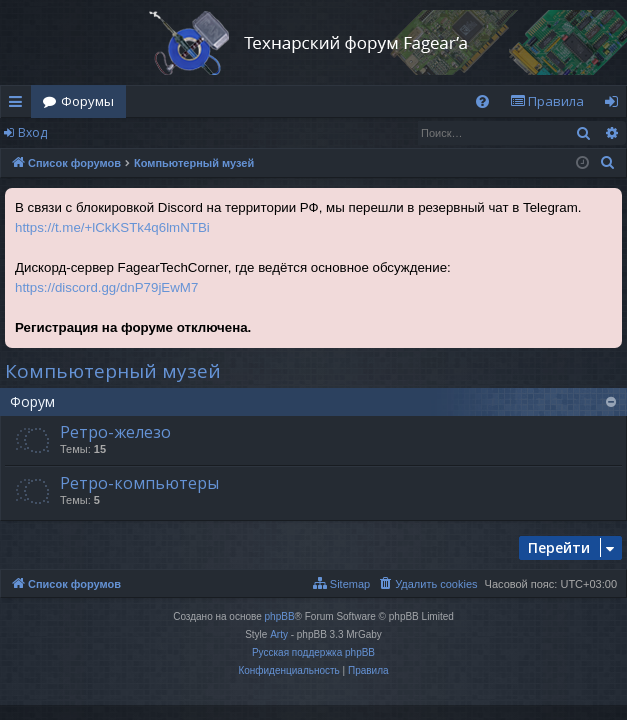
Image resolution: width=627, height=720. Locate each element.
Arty (279, 634)
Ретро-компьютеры (139, 483)
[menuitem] (482, 101)
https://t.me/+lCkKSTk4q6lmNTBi (112, 227)
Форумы (87, 101)
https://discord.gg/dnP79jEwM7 (106, 287)
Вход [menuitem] (615, 105)
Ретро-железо (115, 432)
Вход (32, 132)
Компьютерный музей (113, 371)
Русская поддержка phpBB (313, 652)
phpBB (280, 616)
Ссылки (19, 105)
